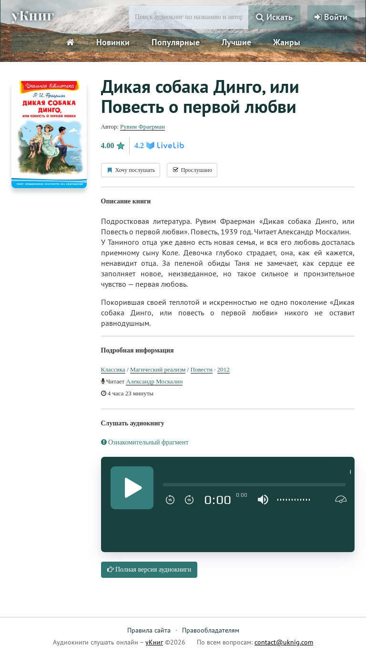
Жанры (286, 42)
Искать (274, 16)
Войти (331, 16)
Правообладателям (210, 630)
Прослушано (192, 170)
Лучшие (236, 42)
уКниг (33, 16)
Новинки (113, 42)
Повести (202, 369)
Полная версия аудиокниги (149, 569)
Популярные (176, 42)
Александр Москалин (154, 381)
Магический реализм (157, 369)
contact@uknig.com (283, 642)
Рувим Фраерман (142, 126)
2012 (223, 369)
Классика (113, 369)
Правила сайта (149, 630)
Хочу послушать (130, 170)
